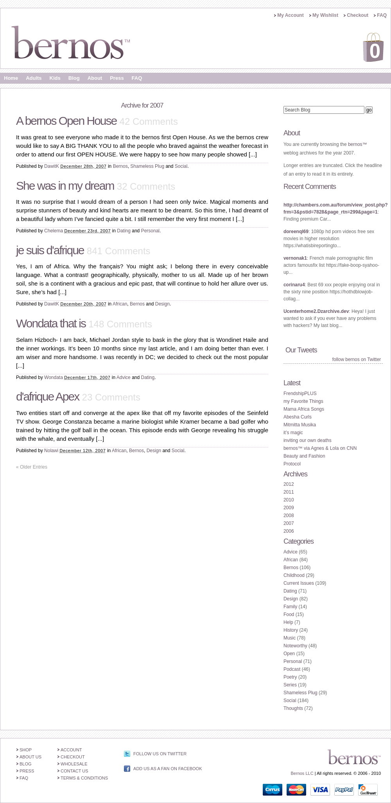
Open (289, 653)
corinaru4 (294, 284)
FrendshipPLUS (300, 393)
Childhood (294, 575)
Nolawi (51, 450)
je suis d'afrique (50, 250)
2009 (288, 507)
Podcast (291, 669)
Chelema (53, 231)
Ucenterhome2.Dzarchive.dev (316, 311)
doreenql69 (295, 231)
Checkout (357, 15)
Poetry (290, 677)
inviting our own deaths (307, 440)
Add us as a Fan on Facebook (167, 768)
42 (149, 121)
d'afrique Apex (47, 396)
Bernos (120, 166)
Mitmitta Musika (299, 425)
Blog (74, 78)
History (290, 630)
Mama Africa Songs (303, 409)
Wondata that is (51, 323)
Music (289, 638)
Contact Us (74, 771)
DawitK (51, 166)
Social (181, 166)
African (120, 304)
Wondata (53, 377)
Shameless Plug (147, 166)
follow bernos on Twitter (356, 359)
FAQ (382, 15)
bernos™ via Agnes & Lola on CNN (320, 448)
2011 (288, 492)
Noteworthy (295, 646)
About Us (30, 756)
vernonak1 (295, 258)
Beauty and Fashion (304, 456)
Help (288, 622)
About (95, 78)
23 (111, 397)
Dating (124, 231)
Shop (26, 749)
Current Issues (298, 583)
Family (290, 606)
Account (71, 749)
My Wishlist (325, 15)
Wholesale (74, 764)
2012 (288, 484)
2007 (288, 523)
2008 (288, 515)
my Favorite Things (303, 401)
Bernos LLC (302, 773)
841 (119, 251)
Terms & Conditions (84, 778)
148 (120, 324)
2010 (288, 500)
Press (117, 78)
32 (146, 186)
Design (162, 304)
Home (11, 78)
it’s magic (293, 432)
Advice (124, 377)
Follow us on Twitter (160, 753)
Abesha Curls (297, 417)
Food (288, 614)
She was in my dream (65, 185)
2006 (288, 531)
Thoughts (293, 708)
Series (290, 685)
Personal (150, 231)
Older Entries (31, 467)
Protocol (292, 464)
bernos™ (357, 144)
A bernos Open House (66, 120)
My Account (290, 15)
